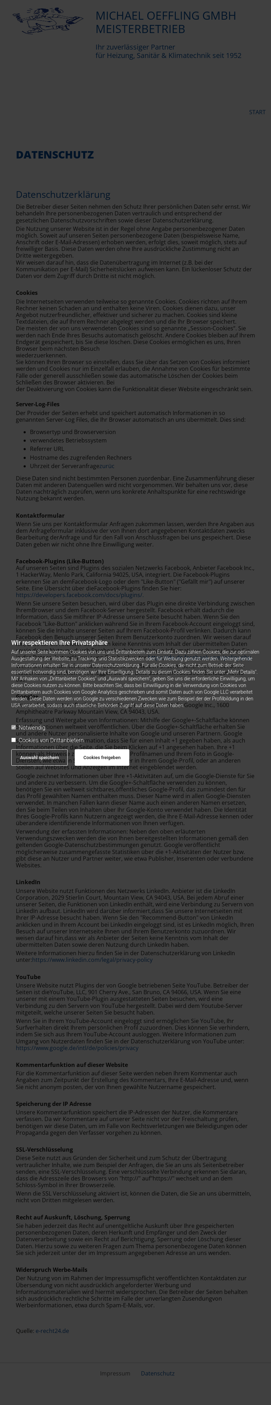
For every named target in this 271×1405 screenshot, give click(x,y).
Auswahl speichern (39, 757)
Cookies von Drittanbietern (47, 740)
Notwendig (28, 727)
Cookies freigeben (102, 757)
